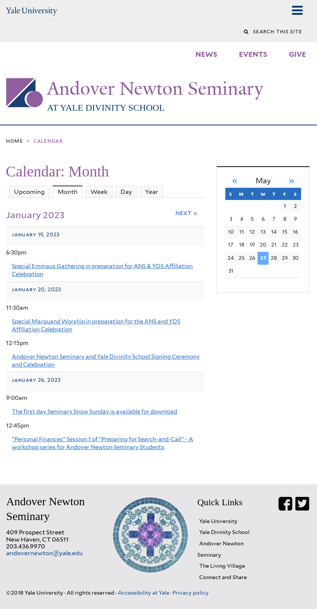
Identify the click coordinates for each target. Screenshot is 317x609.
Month (70, 191)
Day (126, 191)
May (263, 180)
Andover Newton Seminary (155, 88)
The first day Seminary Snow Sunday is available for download (94, 411)
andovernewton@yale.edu (44, 553)
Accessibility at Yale (144, 592)
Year (151, 191)
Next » (186, 213)
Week (99, 191)
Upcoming (29, 191)
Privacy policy (191, 592)
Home (14, 140)
